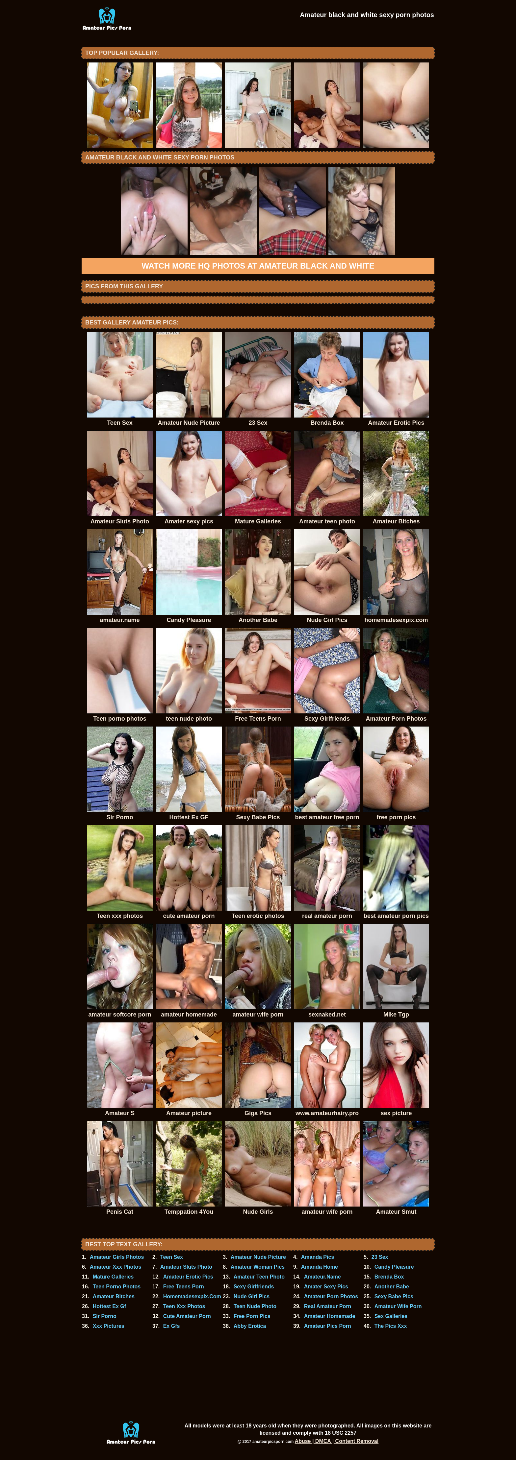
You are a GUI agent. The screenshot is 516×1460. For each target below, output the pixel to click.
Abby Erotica (250, 1326)
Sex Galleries (391, 1316)
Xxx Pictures (108, 1326)
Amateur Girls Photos (117, 1257)
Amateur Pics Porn (327, 1326)
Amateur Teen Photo (259, 1277)
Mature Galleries (113, 1277)
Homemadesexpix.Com (192, 1296)
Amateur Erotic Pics (188, 1277)
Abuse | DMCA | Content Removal (337, 1441)
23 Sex (380, 1257)
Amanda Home (319, 1267)
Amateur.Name (322, 1277)
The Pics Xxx (390, 1326)
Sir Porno (104, 1316)
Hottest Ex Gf (109, 1306)
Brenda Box (389, 1277)
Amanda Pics (317, 1257)
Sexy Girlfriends (254, 1286)
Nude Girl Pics (252, 1296)
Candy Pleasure (394, 1267)
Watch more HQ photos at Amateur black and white (258, 265)
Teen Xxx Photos (184, 1306)
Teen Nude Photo (255, 1306)
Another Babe (391, 1286)
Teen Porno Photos (117, 1286)
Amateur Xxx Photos (115, 1267)
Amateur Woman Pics (258, 1267)
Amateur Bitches (114, 1296)
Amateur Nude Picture (258, 1257)
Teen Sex (171, 1257)
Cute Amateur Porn (187, 1316)
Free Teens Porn (183, 1286)
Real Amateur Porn (327, 1306)
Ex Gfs (171, 1326)
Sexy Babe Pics (393, 1296)
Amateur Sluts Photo (186, 1267)
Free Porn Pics (252, 1316)
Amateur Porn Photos (331, 1296)
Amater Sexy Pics (326, 1286)
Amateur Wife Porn (398, 1306)
